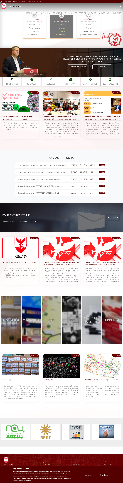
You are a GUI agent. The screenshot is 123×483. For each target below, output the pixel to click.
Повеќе (114, 217)
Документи (58, 13)
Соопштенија (107, 464)
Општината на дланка (106, 432)
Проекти (112, 320)
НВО (72, 320)
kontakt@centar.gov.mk (20, 1)
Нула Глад (7, 380)
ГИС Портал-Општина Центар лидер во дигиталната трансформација (18, 118)
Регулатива (34, 31)
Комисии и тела (34, 35)
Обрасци (51, 84)
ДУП (51, 320)
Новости (88, 25)
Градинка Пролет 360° (88, 35)
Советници (61, 25)
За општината (34, 25)
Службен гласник (61, 35)
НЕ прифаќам (103, 475)
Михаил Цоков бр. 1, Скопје (36, 1)
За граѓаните (71, 13)
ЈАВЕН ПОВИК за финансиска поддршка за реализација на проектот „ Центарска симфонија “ (102, 263)
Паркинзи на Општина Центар (15, 432)
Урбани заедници (110, 84)
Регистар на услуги (92, 320)
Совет (102, 67)
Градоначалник (77, 67)
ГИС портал (12, 84)
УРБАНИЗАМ (71, 84)
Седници (61, 31)
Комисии (61, 28)
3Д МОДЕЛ (32, 84)
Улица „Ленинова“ (51, 380)
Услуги (88, 28)
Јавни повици (88, 31)
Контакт (117, 13)
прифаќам (88, 475)
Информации (105, 13)
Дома (22, 13)
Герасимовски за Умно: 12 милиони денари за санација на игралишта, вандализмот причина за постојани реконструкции (102, 118)
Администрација (43, 13)
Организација (34, 28)
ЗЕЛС (45, 432)
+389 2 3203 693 (6, 1)
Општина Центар (14, 6)
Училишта (31, 320)
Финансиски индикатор (76, 432)
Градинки (11, 320)
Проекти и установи (88, 13)
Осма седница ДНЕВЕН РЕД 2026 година (19, 262)
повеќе (28, 481)
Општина (28, 13)
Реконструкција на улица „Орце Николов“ (101, 380)
